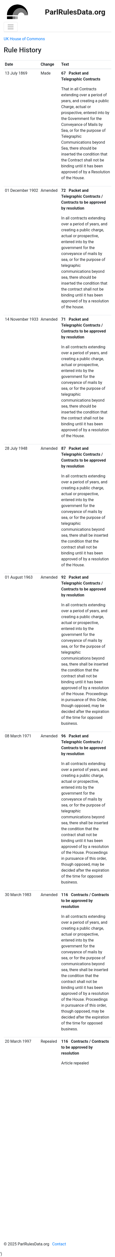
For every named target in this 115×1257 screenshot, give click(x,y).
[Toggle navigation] (11, 27)
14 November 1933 (21, 319)
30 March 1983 (18, 894)
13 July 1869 (16, 73)
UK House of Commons (24, 39)
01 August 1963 (19, 577)
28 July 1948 (16, 448)
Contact (59, 1244)
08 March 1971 (18, 736)
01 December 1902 (21, 190)
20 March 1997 (18, 1041)
